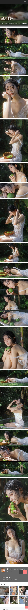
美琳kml (9, 569)
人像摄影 (8, 577)
